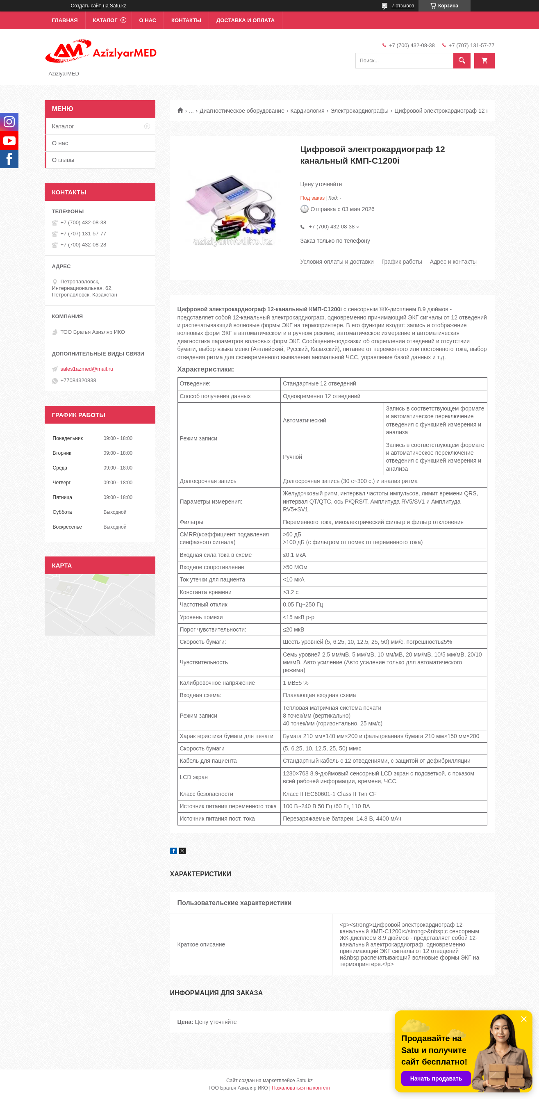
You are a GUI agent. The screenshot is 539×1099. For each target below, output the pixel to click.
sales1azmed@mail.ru (87, 369)
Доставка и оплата (245, 20)
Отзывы (63, 159)
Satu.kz (304, 1080)
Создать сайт (86, 6)
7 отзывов (402, 6)
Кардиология (307, 110)
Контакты (186, 20)
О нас (148, 20)
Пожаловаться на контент (301, 1088)
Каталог (105, 20)
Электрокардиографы (359, 110)
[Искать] (462, 60)
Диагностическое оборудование (242, 110)
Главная (65, 20)
